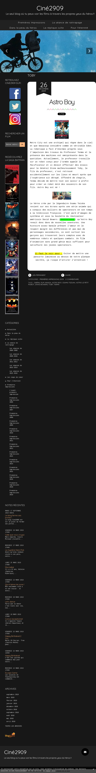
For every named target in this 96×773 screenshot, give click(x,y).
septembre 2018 (12, 712)
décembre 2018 (12, 706)
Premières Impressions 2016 (14, 477)
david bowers (41, 284)
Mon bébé (9, 567)
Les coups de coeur (15, 377)
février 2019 (11, 700)
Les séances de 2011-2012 (16, 361)
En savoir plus (49, 771)
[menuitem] (31, 22)
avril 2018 (10, 721)
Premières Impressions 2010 (14, 431)
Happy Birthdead (12, 655)
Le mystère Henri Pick (14, 550)
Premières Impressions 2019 (14, 493)
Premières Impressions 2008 (14, 415)
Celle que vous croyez (14, 535)
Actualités (11, 330)
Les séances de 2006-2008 (16, 349)
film (42, 283)
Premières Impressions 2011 (14, 438)
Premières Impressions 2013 (14, 454)
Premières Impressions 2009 (14, 423)
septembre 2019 (12, 694)
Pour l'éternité (79, 27)
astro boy (57, 283)
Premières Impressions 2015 (14, 469)
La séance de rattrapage (67, 22)
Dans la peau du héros (23, 27)
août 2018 (10, 715)
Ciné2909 (50, 8)
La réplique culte (54, 27)
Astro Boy (61, 101)
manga (48, 283)
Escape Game (11, 673)
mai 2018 (9, 718)
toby (51, 284)
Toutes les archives (13, 726)
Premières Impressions (31, 22)
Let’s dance (10, 602)
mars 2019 (10, 697)
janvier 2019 (11, 703)
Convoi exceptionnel (14, 619)
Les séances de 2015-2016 (16, 372)
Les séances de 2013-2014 (16, 366)
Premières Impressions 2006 (14, 400)
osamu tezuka (68, 283)
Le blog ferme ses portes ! (13, 516)
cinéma (37, 283)
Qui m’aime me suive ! (14, 584)
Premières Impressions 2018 (14, 485)
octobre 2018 (11, 709)
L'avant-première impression (14, 392)
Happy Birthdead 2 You (13, 637)
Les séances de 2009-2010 (16, 355)
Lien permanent (37, 275)
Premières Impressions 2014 (14, 462)
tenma (56, 284)
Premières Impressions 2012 (14, 446)
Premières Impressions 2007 (14, 408)
